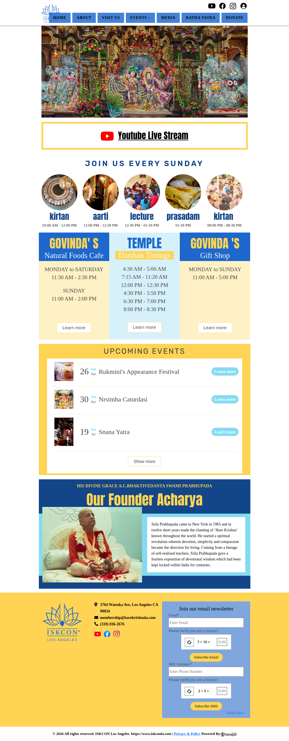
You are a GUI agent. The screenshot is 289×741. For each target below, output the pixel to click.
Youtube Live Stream (144, 135)
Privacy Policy (235, 712)
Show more (144, 461)
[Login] (243, 5)
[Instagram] (233, 5)
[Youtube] (212, 5)
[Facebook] (222, 5)
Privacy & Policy (187, 734)
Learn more (73, 327)
